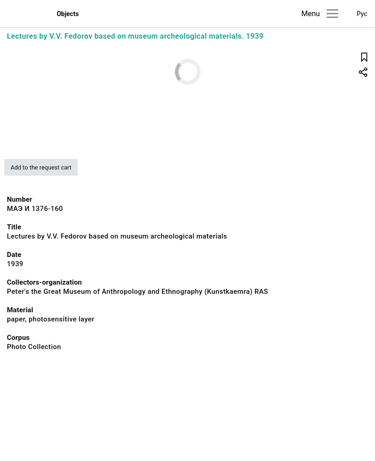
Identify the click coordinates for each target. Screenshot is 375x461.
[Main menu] (332, 14)
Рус (362, 14)
